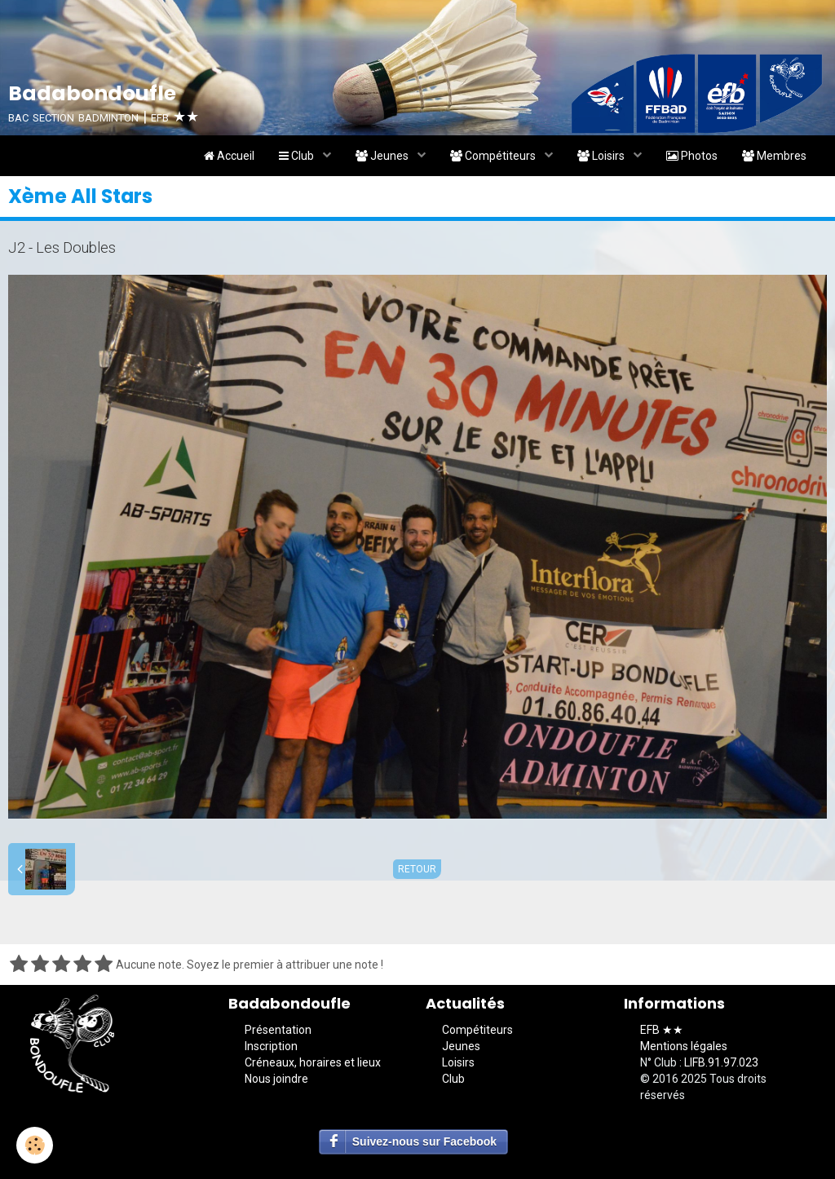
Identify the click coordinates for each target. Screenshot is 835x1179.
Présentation (278, 1029)
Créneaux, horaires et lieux (313, 1062)
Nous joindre (276, 1078)
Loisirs (602, 155)
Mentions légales (683, 1046)
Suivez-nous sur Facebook (424, 1141)
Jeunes (383, 155)
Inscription (271, 1046)
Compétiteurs (494, 155)
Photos (692, 155)
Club (297, 155)
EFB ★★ (661, 1029)
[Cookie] (34, 1145)
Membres (774, 155)
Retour (417, 869)
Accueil (229, 155)
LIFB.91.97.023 (721, 1062)
